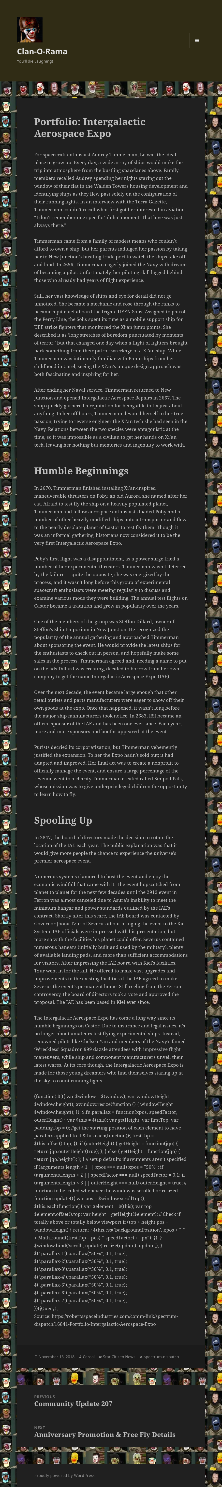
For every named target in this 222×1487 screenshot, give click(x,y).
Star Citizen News (119, 1356)
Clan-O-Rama (42, 51)
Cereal (89, 1356)
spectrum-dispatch (161, 1356)
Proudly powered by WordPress (64, 1475)
